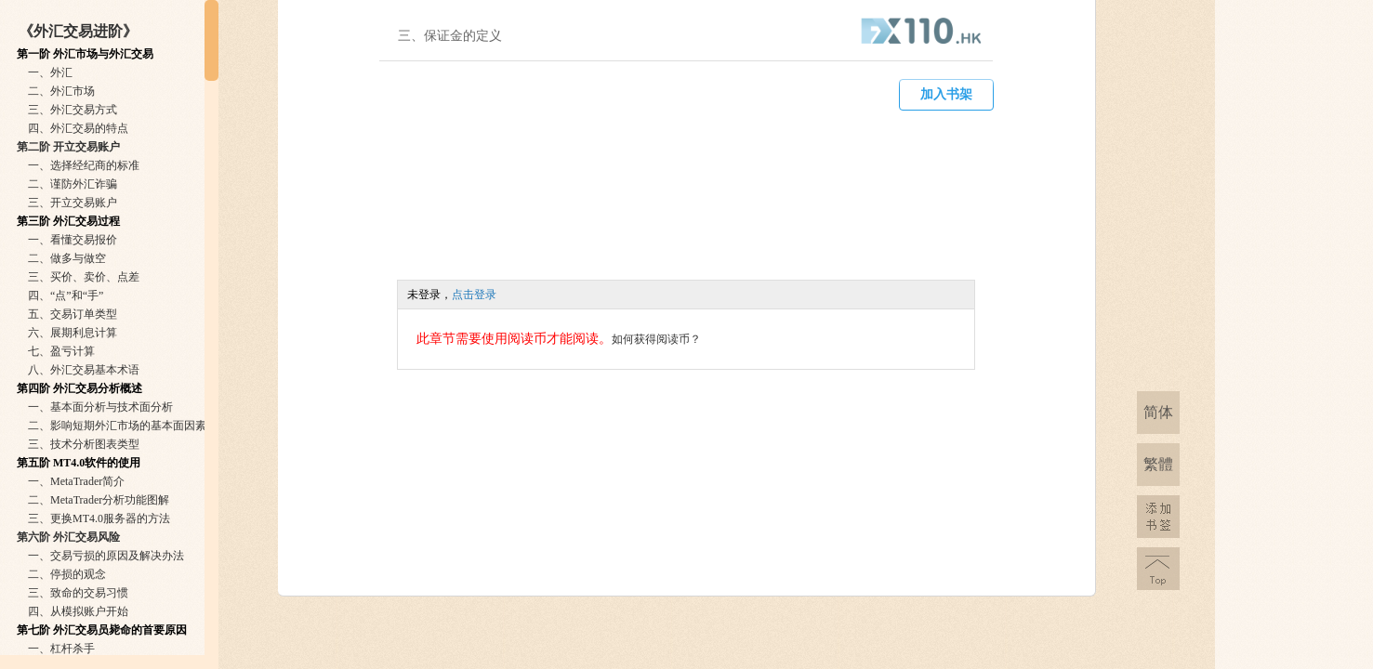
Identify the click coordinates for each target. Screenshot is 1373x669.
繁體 (1158, 464)
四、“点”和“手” (65, 295)
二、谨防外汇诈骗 (72, 183)
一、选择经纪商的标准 (83, 165)
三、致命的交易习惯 (78, 592)
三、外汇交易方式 (72, 109)
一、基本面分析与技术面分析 (100, 406)
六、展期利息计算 (72, 332)
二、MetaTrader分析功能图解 (98, 499)
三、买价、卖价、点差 (83, 276)
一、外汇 (50, 72)
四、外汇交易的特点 (78, 128)
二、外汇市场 (61, 91)
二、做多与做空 (67, 258)
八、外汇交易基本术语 (83, 369)
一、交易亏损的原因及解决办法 (106, 555)
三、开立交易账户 (72, 202)
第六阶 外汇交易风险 (68, 537)
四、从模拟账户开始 (78, 611)
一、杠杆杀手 (61, 648)
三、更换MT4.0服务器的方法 (99, 518)
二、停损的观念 (67, 574)
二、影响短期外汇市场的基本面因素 (117, 425)
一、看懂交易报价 (72, 239)
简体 (1158, 412)
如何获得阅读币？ (656, 339)
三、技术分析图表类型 (83, 444)
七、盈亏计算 (61, 351)
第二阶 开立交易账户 (68, 146)
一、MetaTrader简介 (76, 481)
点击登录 (474, 294)
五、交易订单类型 (72, 314)
